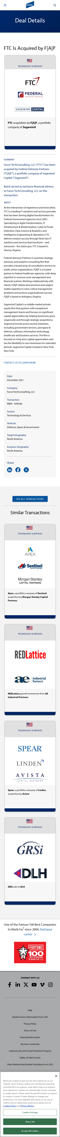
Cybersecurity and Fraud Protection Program (30, 1050)
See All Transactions (30, 498)
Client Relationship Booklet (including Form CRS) (30, 1064)
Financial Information (30, 1037)
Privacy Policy (30, 1023)
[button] (5, 5)
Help (30, 1010)
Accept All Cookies (29, 1131)
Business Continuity (30, 1044)
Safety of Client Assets (30, 1057)
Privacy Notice (27, 1106)
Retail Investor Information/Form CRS (30, 1017)
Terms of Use (30, 1030)
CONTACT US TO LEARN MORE (20, 362)
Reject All (30, 1121)
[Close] (56, 1076)
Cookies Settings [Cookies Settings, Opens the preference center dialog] (30, 1112)
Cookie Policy (9, 1106)
